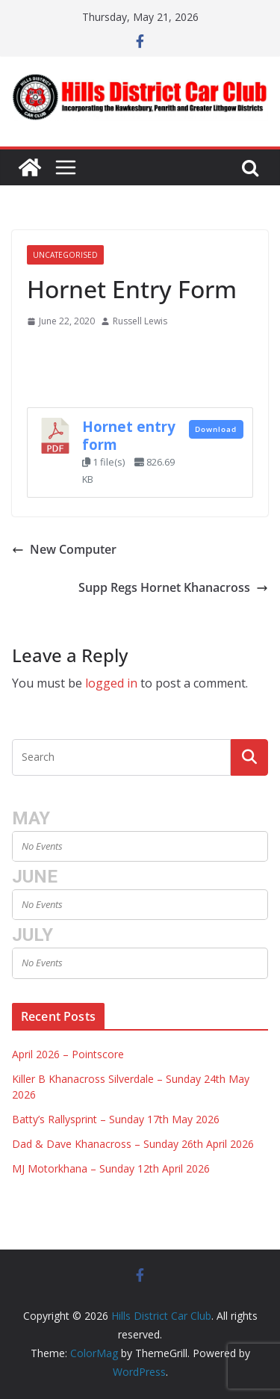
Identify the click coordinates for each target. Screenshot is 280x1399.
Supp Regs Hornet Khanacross (173, 587)
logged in (111, 683)
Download (216, 429)
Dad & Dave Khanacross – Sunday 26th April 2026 (133, 1144)
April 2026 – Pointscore (68, 1054)
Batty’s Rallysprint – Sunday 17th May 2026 (116, 1119)
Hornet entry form (128, 435)
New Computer (64, 549)
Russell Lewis (140, 321)
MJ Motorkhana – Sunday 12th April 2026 (111, 1168)
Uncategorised (65, 255)
